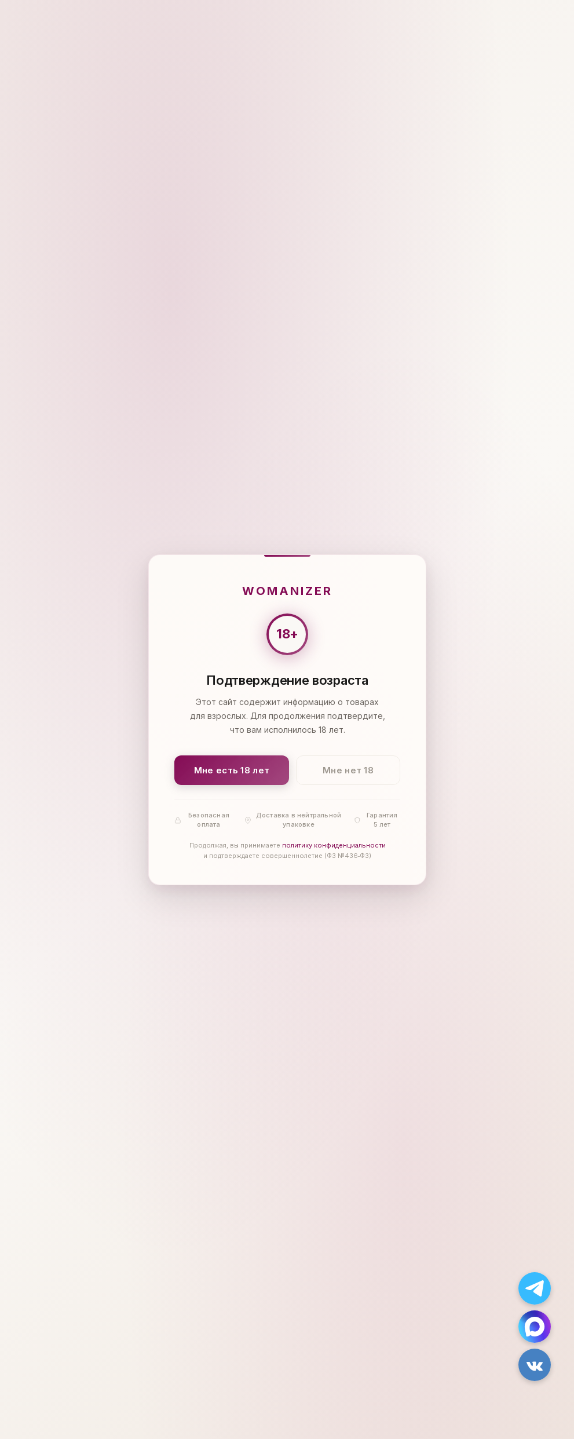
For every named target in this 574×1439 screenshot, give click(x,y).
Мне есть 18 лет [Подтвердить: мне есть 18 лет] (231, 769)
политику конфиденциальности (333, 845)
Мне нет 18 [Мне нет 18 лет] (348, 769)
